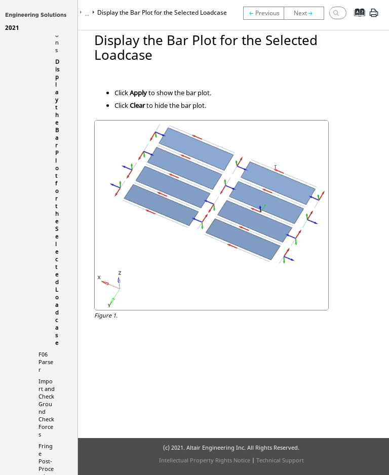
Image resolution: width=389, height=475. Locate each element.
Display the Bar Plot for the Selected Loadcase (162, 12)
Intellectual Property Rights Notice (204, 460)
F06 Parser (45, 361)
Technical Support (280, 460)
